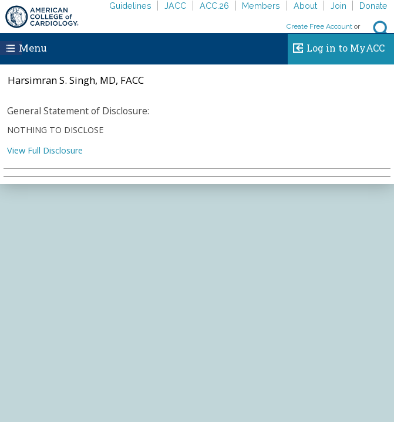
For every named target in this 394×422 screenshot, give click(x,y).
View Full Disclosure (45, 150)
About (305, 6)
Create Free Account (319, 26)
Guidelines (130, 6)
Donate (373, 6)
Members (261, 6)
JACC (175, 6)
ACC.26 (214, 6)
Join (338, 6)
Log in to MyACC (336, 46)
